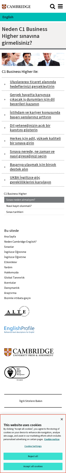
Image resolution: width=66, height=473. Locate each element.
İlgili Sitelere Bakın (30, 401)
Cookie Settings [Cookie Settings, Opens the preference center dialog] (33, 446)
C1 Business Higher (15, 193)
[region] (33, 443)
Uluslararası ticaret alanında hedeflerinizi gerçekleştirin (33, 84)
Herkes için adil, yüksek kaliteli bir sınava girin (35, 140)
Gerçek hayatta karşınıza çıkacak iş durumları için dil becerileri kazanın (32, 99)
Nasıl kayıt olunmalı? (19, 206)
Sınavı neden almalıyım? (20, 199)
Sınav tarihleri (14, 212)
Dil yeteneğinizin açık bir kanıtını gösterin (30, 127)
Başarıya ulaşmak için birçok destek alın (33, 167)
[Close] (62, 419)
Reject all (33, 456)
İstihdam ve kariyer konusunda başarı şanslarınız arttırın (35, 114)
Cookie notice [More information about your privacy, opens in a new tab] (51, 439)
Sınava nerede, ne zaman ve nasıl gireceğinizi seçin (32, 153)
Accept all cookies (33, 466)
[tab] (33, 84)
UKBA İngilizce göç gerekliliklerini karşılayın (30, 179)
